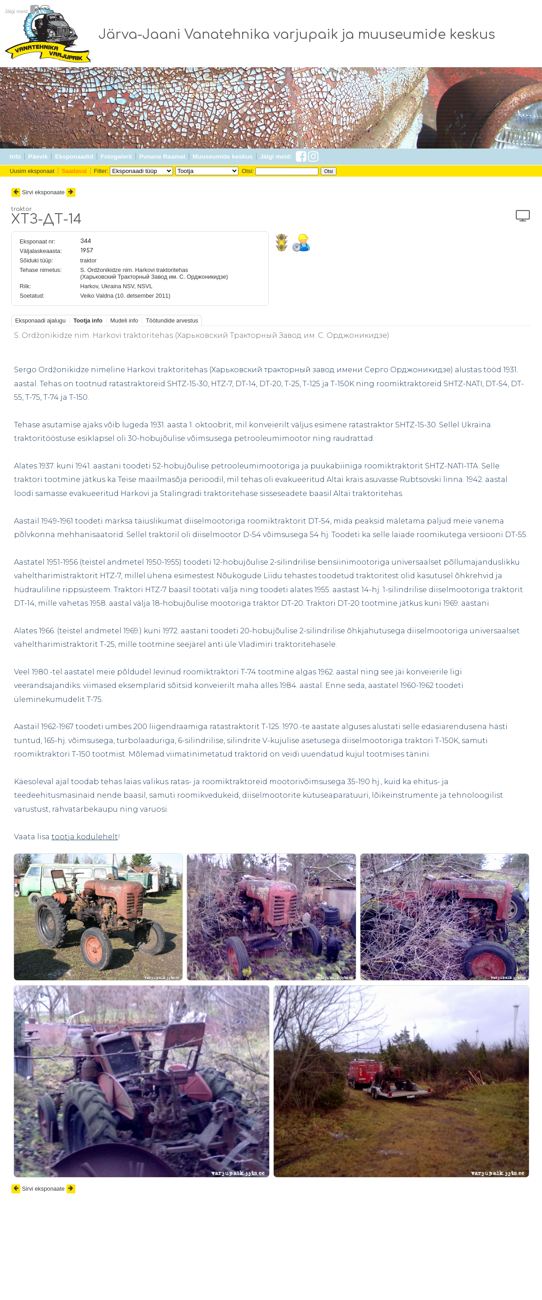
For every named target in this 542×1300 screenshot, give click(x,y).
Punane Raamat (162, 156)
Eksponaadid (74, 156)
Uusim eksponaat (32, 171)
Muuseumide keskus (222, 156)
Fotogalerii (116, 156)
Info (15, 156)
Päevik (38, 156)
